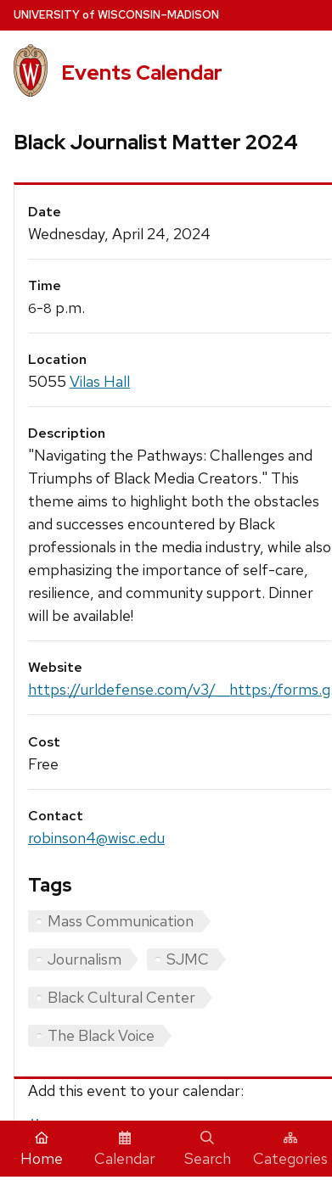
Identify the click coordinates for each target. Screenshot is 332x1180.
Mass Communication (121, 921)
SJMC (187, 959)
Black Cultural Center (121, 997)
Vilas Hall (100, 381)
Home (41, 1149)
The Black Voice (101, 1035)
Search (207, 1149)
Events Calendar (141, 72)
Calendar (124, 1149)
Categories (290, 1149)
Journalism (84, 959)
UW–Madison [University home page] (116, 15)
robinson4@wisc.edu (96, 837)
